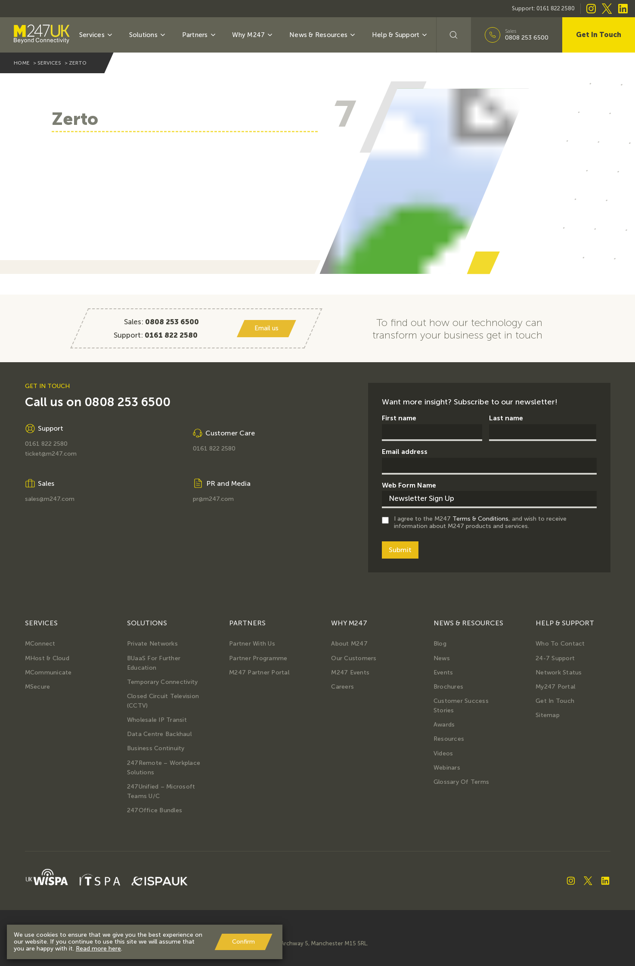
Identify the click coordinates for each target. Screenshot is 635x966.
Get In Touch (598, 35)
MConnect (40, 643)
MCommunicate (48, 672)
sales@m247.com (49, 499)
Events (443, 672)
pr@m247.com (213, 499)
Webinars (447, 767)
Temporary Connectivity (162, 682)
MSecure (37, 686)
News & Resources (322, 35)
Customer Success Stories (461, 705)
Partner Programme (258, 658)
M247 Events (350, 672)
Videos (443, 753)
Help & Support (400, 35)
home (22, 63)
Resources (449, 738)
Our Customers (353, 658)
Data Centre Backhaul (159, 734)
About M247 (349, 643)
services (49, 63)
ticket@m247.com (51, 453)
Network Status (559, 672)
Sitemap (548, 715)
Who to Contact (560, 643)
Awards (444, 724)
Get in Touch (555, 701)
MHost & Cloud (47, 658)
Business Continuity (156, 748)
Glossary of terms (461, 782)
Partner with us (252, 643)
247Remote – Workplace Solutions (163, 767)
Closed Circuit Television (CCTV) (163, 701)
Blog (440, 643)
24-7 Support (555, 658)
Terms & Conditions (480, 518)
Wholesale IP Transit (157, 720)
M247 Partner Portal (259, 672)
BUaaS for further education (153, 663)
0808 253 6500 (526, 37)
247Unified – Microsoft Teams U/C (161, 791)
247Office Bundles (154, 810)
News (442, 658)
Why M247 (252, 35)
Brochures (448, 686)
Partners (199, 35)
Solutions (148, 35)
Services (96, 35)
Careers (342, 686)
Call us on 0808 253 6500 (97, 402)
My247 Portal (555, 686)
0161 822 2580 (555, 8)
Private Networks (152, 643)
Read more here (98, 948)
